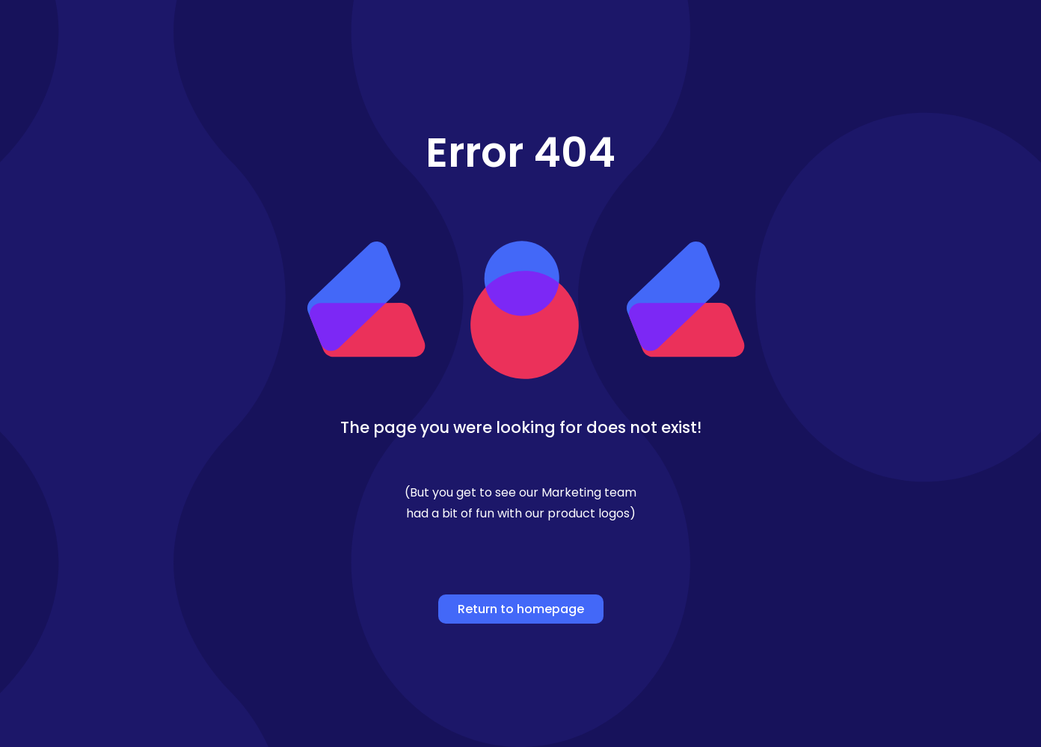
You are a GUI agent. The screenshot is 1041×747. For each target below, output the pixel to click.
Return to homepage (521, 609)
